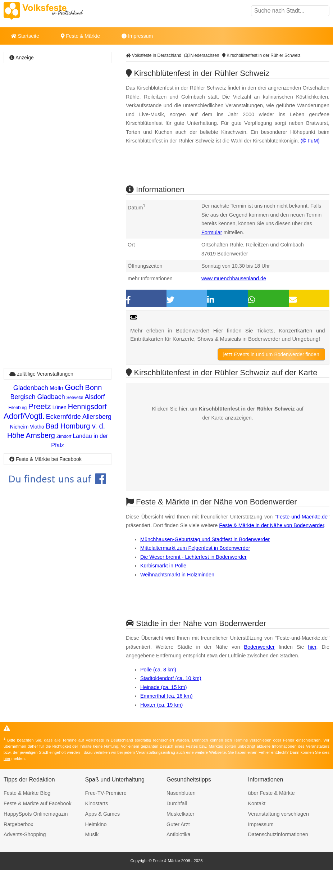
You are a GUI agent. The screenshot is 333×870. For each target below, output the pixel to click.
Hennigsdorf (87, 407)
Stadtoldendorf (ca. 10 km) (170, 678)
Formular (211, 232)
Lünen (60, 407)
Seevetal (75, 397)
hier (312, 647)
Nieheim (19, 427)
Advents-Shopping (25, 834)
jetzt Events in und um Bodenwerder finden (271, 354)
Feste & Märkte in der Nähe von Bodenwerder (271, 525)
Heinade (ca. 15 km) (163, 687)
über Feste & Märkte (271, 793)
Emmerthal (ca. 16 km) (166, 696)
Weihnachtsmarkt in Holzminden (177, 574)
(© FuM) (310, 141)
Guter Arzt (178, 824)
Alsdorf (95, 396)
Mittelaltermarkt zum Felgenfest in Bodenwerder (195, 548)
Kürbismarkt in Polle (163, 565)
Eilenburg (17, 407)
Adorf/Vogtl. (24, 416)
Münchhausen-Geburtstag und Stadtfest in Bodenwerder (205, 539)
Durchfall (176, 803)
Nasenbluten (181, 793)
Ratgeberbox (18, 824)
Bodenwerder (259, 647)
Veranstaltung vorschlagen (278, 814)
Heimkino (96, 824)
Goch (74, 387)
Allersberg (96, 416)
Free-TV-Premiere (106, 793)
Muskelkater (180, 814)
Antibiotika (178, 834)
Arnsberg (40, 435)
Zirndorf (63, 436)
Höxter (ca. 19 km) (161, 705)
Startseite (25, 36)
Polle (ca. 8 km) (158, 669)
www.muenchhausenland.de (233, 278)
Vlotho (37, 427)
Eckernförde (63, 416)
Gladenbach (30, 387)
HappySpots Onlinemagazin (36, 814)
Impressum (137, 36)
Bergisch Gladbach (37, 396)
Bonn (93, 387)
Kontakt (257, 803)
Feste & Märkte (80, 36)
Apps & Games (102, 814)
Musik (92, 834)
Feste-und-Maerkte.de (302, 517)
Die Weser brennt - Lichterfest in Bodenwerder (193, 557)
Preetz (39, 406)
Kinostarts (96, 803)
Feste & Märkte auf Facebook (38, 803)
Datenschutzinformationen (278, 834)
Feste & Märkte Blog (27, 793)
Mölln (56, 388)
